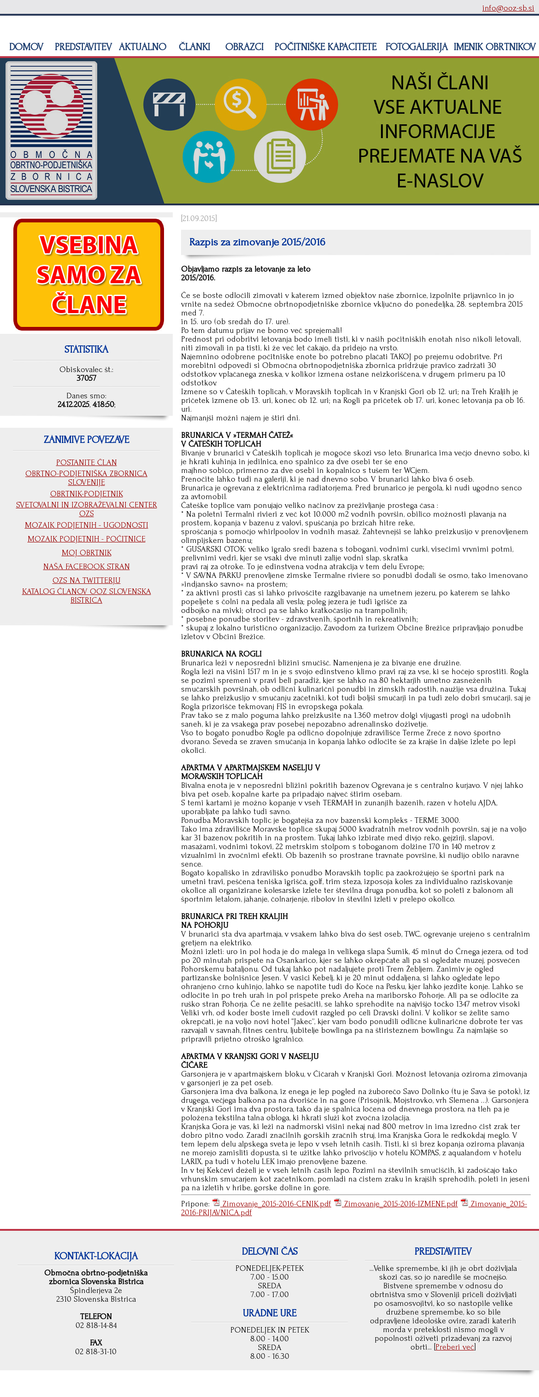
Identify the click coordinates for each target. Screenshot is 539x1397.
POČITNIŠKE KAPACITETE (324, 46)
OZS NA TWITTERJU (87, 580)
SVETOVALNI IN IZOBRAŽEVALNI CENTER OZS (86, 509)
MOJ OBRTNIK (86, 552)
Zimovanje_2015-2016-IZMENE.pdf (400, 1203)
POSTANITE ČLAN (86, 462)
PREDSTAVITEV (82, 46)
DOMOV (24, 46)
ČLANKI (193, 46)
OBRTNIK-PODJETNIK (86, 493)
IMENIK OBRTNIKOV (495, 46)
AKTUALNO (141, 46)
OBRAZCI (243, 46)
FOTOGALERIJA (415, 46)
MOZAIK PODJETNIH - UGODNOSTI (86, 525)
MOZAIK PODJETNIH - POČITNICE (87, 539)
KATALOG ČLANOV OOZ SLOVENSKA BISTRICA (86, 596)
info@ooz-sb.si (508, 8)
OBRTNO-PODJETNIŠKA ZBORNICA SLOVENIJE (86, 478)
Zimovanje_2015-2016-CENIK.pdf (275, 1203)
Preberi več (454, 1347)
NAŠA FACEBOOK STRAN (86, 566)
